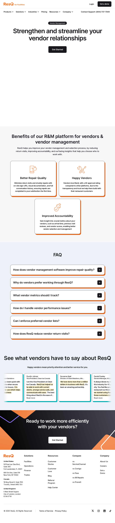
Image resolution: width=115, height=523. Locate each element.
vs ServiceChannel (79, 462)
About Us (104, 461)
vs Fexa (75, 473)
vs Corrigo (76, 468)
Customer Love (52, 469)
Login (91, 4)
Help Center (53, 487)
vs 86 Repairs (78, 477)
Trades (27, 475)
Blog (50, 476)
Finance (27, 470)
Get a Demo (102, 471)
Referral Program (51, 481)
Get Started (57, 440)
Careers (103, 466)
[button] (9, 12)
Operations (28, 466)
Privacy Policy (61, 511)
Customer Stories (52, 462)
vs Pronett (76, 482)
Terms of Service (46, 511)
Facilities (27, 461)
